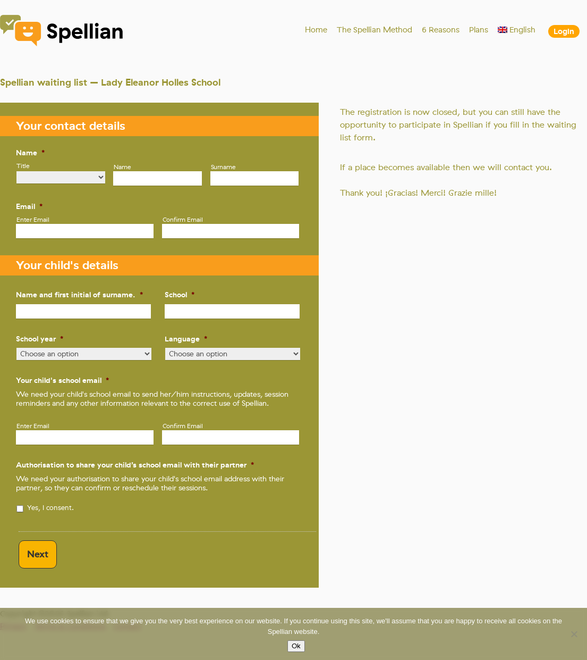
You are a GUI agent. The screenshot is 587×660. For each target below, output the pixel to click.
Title (23, 166)
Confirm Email (183, 219)
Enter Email (32, 219)
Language (186, 339)
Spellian (62, 32)
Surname (223, 167)
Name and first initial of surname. (79, 294)
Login (564, 31)
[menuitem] (517, 30)
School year (39, 339)
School (179, 294)
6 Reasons (441, 30)
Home (316, 30)
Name (30, 152)
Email (29, 206)
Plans (478, 30)
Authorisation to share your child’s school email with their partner (135, 465)
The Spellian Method (374, 30)
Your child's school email (62, 380)
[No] (573, 634)
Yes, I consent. (50, 508)
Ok (296, 646)
